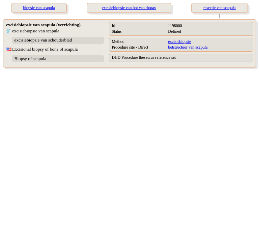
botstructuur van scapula (187, 47)
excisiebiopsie (179, 41)
